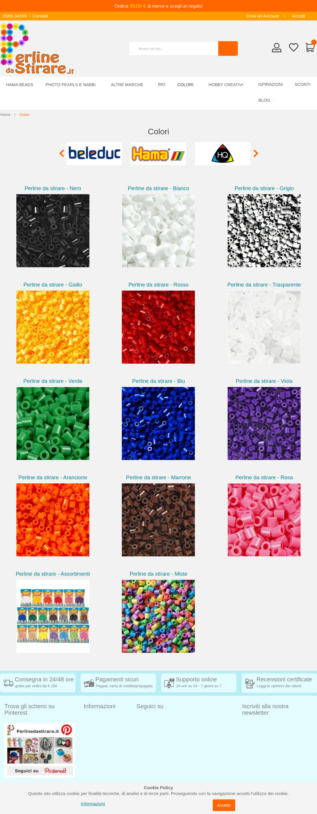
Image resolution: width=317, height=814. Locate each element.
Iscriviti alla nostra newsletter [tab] (265, 709)
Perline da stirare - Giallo (52, 285)
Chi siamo (93, 772)
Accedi (298, 15)
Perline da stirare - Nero (53, 188)
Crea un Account (262, 15)
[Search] (228, 48)
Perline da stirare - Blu (158, 381)
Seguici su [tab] (149, 706)
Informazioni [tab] (99, 706)
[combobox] (176, 48)
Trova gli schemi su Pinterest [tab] (29, 709)
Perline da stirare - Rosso (158, 285)
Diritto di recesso (100, 737)
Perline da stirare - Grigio (264, 188)
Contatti (40, 15)
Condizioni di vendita (104, 728)
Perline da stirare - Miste (159, 574)
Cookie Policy (97, 763)
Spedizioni (94, 719)
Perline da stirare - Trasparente (264, 285)
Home (5, 114)
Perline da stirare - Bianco (158, 188)
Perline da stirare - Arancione (52, 477)
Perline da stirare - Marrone (158, 477)
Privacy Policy (97, 754)
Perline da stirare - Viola (264, 381)
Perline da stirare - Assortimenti (53, 574)
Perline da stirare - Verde (52, 381)
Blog (88, 780)
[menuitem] (265, 100)
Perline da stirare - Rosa (264, 477)
